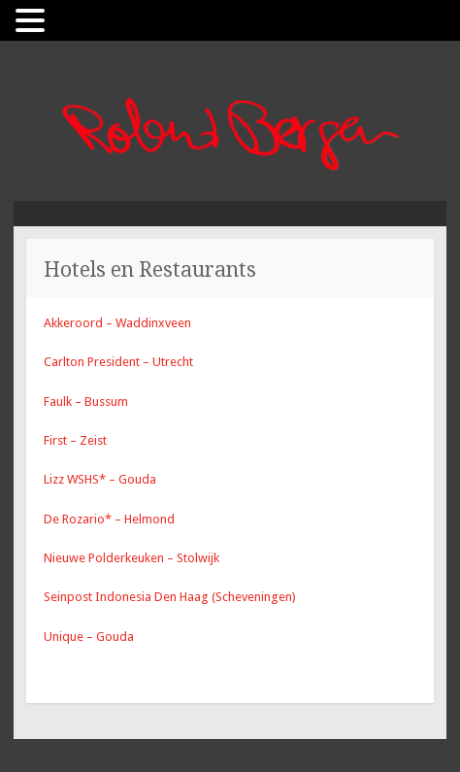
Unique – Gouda (89, 636)
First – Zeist (75, 440)
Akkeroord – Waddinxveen (117, 323)
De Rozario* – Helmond (109, 519)
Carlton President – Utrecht (118, 361)
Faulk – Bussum (86, 401)
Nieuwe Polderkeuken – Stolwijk (131, 558)
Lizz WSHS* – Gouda (100, 479)
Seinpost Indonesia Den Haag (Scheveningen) (170, 596)
